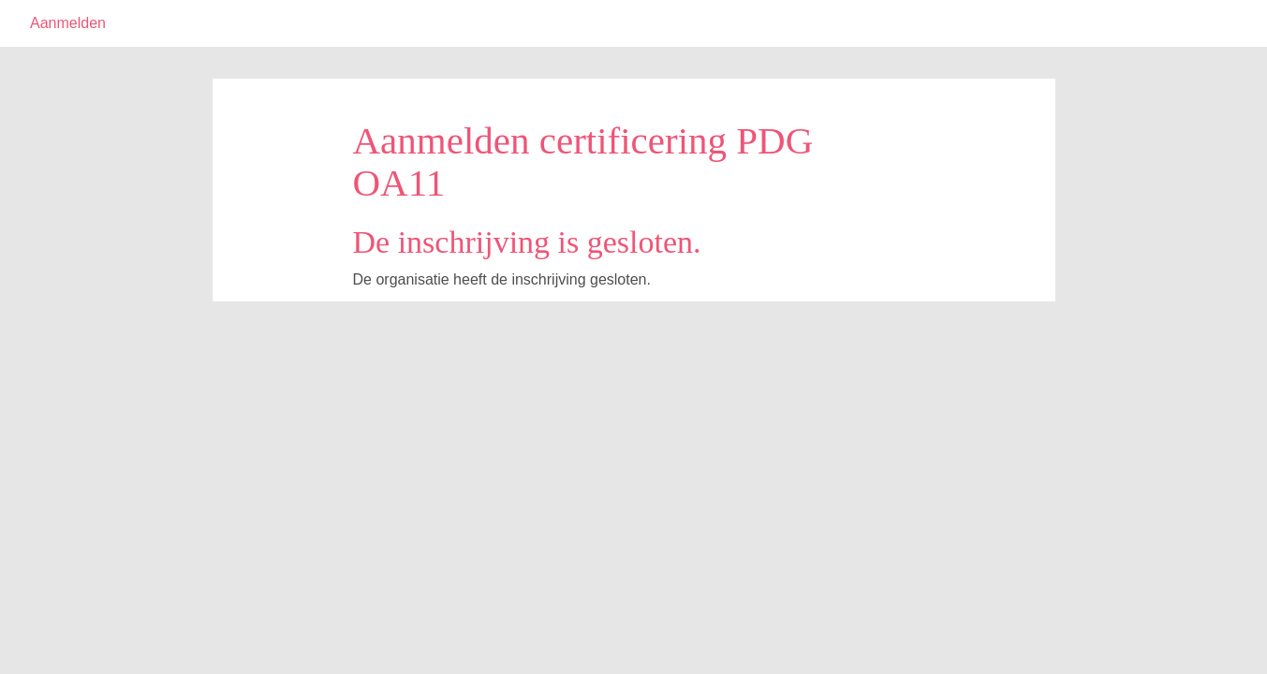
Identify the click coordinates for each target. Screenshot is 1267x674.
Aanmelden (68, 23)
